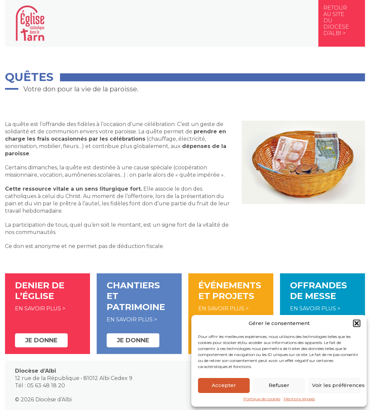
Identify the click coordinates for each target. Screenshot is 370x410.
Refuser (279, 385)
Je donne (41, 340)
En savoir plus (38, 308)
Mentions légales (299, 398)
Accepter (224, 385)
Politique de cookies (261, 398)
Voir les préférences (336, 385)
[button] (356, 323)
